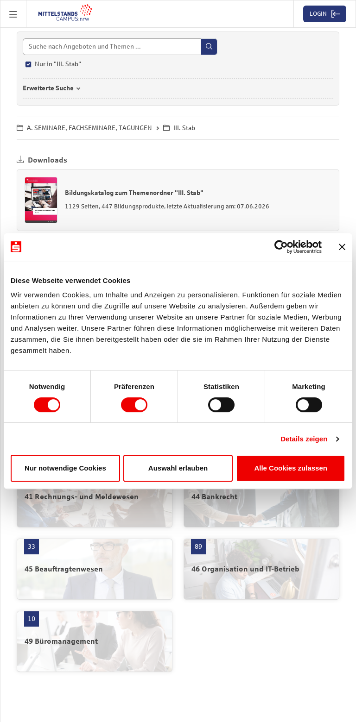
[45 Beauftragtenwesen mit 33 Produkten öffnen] (94, 569)
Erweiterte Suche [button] (48, 88)
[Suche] (120, 46)
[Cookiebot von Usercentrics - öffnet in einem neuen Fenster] (281, 247)
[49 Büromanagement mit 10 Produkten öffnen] (94, 641)
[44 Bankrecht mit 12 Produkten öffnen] (261, 497)
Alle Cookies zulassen (290, 468)
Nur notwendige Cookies (65, 468)
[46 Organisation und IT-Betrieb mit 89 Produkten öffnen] (261, 569)
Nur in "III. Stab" (58, 64)
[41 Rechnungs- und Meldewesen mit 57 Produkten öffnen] (94, 497)
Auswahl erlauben (178, 468)
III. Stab (179, 128)
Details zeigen (303, 439)
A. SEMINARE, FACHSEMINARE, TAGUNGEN (84, 128)
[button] (13, 13)
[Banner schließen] (342, 247)
